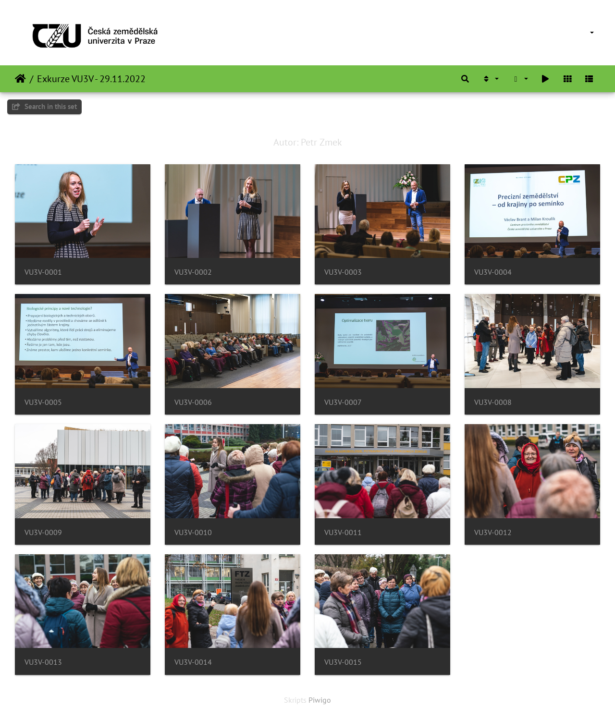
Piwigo (319, 700)
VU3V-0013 (43, 662)
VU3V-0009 (43, 532)
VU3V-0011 (343, 532)
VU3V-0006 (193, 402)
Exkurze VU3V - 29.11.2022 (91, 79)
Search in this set (44, 106)
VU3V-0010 (193, 532)
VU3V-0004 (493, 272)
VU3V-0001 (43, 272)
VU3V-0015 (343, 662)
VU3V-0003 (343, 272)
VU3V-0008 (493, 402)
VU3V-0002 (193, 272)
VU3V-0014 (193, 662)
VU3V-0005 (43, 402)
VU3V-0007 (343, 402)
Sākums (20, 79)
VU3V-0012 (493, 532)
